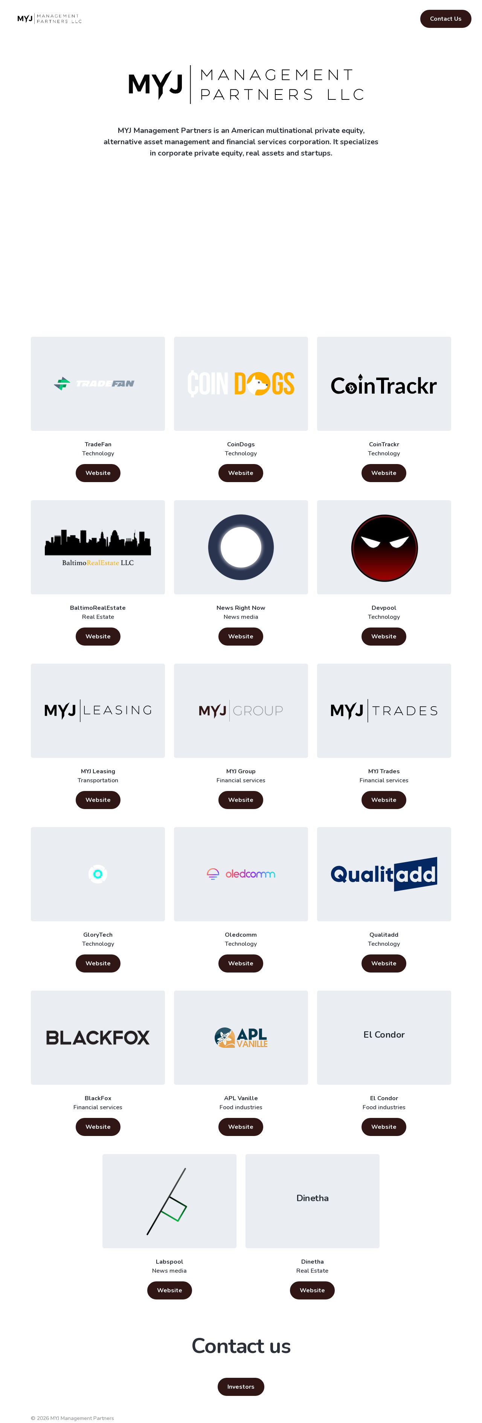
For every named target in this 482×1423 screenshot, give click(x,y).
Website (98, 473)
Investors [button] (241, 1387)
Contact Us (446, 19)
